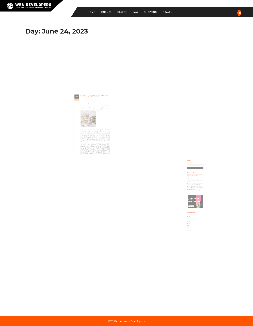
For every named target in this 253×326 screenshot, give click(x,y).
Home (91, 12)
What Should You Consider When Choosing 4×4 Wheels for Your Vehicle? (195, 190)
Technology (192, 219)
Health (122, 12)
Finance (106, 12)
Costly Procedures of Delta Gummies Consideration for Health (93, 104)
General (191, 214)
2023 (81, 106)
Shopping (150, 12)
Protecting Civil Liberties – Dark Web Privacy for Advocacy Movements (195, 188)
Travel (167, 12)
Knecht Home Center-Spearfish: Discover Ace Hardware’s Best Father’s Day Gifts (195, 185)
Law (135, 12)
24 (82, 104)
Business (191, 211)
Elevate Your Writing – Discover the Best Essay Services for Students (195, 192)
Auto (191, 210)
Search (191, 172)
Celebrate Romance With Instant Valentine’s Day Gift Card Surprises (194, 183)
